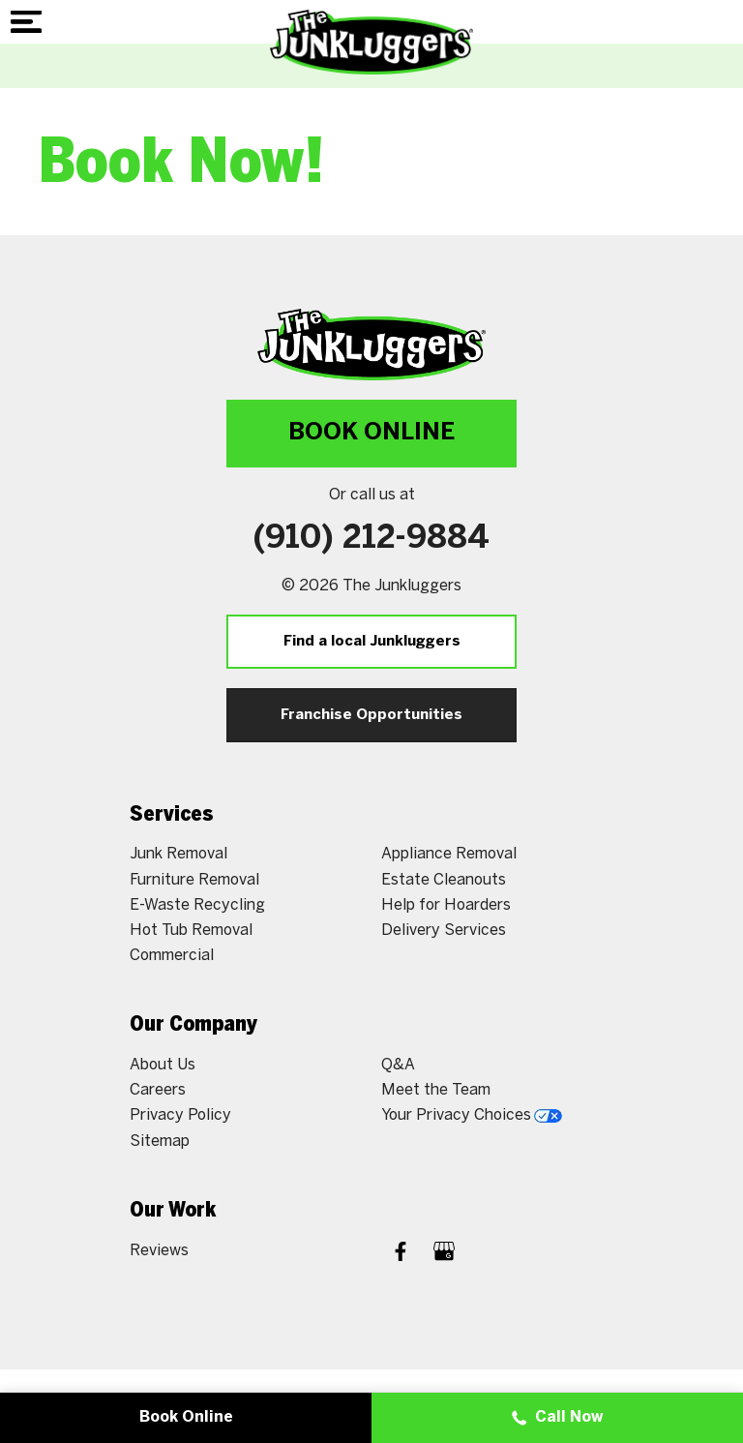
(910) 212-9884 (371, 539)
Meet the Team (435, 1090)
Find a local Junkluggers (372, 641)
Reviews (159, 1251)
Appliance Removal (449, 854)
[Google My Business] (444, 1254)
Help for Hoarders (446, 905)
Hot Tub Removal (191, 930)
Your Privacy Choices (471, 1115)
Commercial (172, 955)
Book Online (371, 433)
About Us (162, 1065)
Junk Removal (178, 854)
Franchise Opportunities (371, 715)
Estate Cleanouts (443, 880)
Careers (158, 1090)
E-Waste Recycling (197, 905)
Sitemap (160, 1141)
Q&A (398, 1065)
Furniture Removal (194, 880)
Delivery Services (443, 930)
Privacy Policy (180, 1115)
